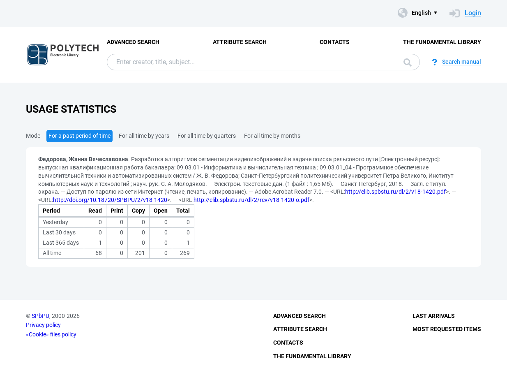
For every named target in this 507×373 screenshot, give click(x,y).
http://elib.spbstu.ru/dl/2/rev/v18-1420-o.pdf (251, 200)
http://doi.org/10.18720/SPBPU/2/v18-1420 (110, 200)
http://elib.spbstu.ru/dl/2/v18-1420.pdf (395, 191)
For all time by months (272, 135)
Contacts (335, 42)
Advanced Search (133, 42)
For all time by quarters (206, 135)
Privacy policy (43, 325)
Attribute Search (240, 42)
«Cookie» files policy (51, 334)
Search (407, 62)
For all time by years (144, 135)
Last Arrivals (434, 316)
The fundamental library (442, 42)
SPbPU (40, 316)
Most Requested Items (447, 329)
